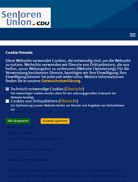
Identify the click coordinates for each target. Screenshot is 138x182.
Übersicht (74, 89)
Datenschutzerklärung (60, 81)
